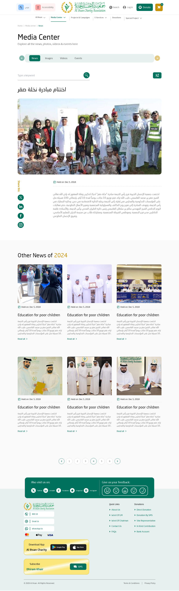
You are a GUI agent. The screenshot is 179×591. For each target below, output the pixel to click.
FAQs (114, 541)
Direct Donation (144, 519)
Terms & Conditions (132, 583)
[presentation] (22, 58)
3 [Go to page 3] (85, 461)
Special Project (134, 18)
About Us (116, 519)
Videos (63, 58)
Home (20, 26)
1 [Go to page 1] (69, 461)
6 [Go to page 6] (109, 461)
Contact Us (117, 535)
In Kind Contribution (146, 535)
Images (49, 58)
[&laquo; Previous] (61, 461)
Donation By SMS (145, 524)
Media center (30, 26)
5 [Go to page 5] (101, 461)
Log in (128, 7)
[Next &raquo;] (117, 461)
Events (78, 58)
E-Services (101, 17)
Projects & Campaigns (80, 17)
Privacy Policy (150, 583)
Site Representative (146, 530)
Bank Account (143, 541)
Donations (116, 17)
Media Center (58, 17)
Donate (145, 7)
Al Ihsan (40, 17)
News (41, 26)
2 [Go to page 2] (77, 461)
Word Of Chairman (120, 530)
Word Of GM (117, 524)
